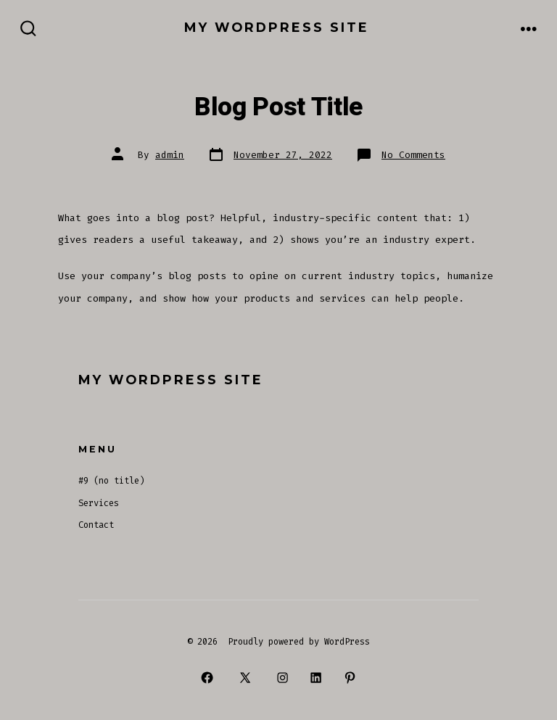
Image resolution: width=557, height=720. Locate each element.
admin (169, 155)
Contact (96, 525)
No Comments (413, 155)
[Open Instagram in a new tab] (282, 677)
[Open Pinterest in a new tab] (349, 677)
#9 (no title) (111, 481)
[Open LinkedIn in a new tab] (316, 677)
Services (98, 503)
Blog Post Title (278, 107)
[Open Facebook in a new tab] (207, 677)
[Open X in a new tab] (245, 677)
